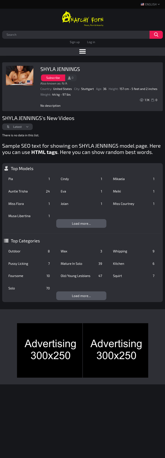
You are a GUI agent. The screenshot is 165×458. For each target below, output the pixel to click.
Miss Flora (29, 204)
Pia (29, 179)
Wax (81, 251)
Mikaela (133, 179)
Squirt (133, 276)
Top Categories (25, 240)
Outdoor (29, 251)
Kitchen (133, 263)
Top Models (22, 168)
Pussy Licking (29, 263)
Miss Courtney (133, 204)
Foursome (29, 276)
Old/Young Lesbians (81, 276)
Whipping (133, 251)
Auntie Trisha (29, 191)
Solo (29, 288)
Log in (91, 42)
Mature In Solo (81, 263)
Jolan (81, 204)
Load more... (81, 223)
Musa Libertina (29, 216)
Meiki (133, 191)
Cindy (81, 179)
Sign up (75, 42)
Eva (81, 191)
